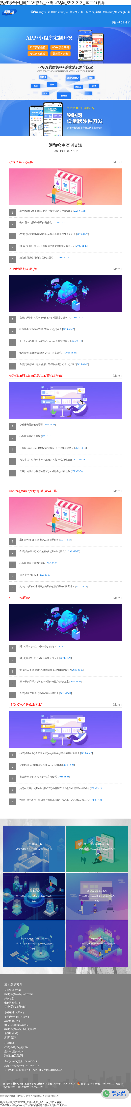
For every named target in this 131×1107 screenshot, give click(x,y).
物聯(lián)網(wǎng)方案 (116, 12)
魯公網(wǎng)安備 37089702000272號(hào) (100, 1083)
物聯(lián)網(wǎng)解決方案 (18, 994)
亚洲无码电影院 (33, 1105)
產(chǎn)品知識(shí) (14, 1051)
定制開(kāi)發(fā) (58, 12)
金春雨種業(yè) (12, 1002)
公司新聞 (9, 1043)
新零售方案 (76, 12)
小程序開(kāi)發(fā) (14, 1012)
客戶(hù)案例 (93, 12)
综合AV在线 (18, 1105)
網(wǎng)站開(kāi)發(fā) (16, 1025)
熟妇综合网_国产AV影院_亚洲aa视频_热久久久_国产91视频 (53, 3)
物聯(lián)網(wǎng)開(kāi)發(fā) (20, 1029)
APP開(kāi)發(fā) (12, 1021)
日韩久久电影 (49, 1105)
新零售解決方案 (12, 990)
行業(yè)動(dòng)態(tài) (16, 1047)
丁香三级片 (6, 1105)
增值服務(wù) (11, 1033)
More (117, 162)
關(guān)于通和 (121, 22)
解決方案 (9, 998)
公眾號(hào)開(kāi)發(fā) (16, 1016)
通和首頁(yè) (38, 12)
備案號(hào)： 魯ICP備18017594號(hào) (23, 1086)
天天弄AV (62, 1105)
